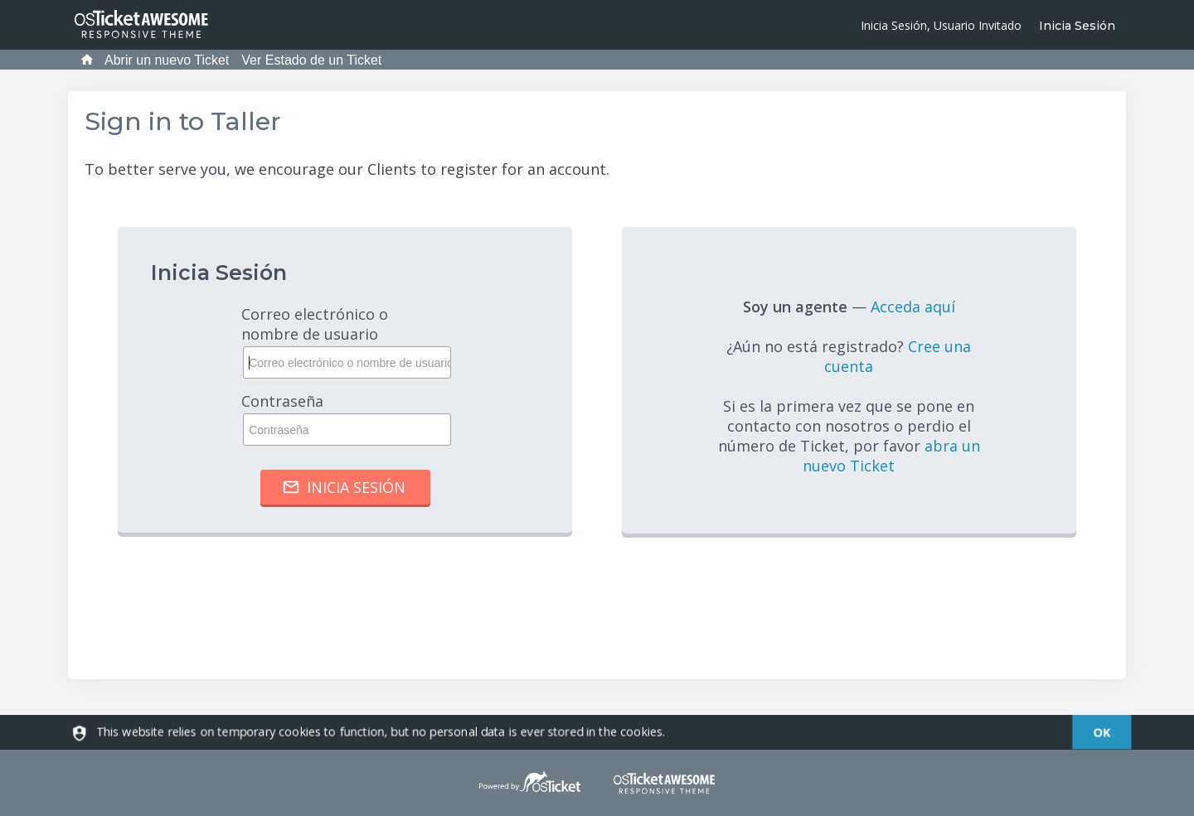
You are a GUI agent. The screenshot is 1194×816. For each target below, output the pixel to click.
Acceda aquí (913, 306)
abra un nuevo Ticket (891, 456)
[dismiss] (1103, 732)
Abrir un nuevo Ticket (166, 60)
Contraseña (345, 418)
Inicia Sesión (1077, 25)
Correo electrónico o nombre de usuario (345, 341)
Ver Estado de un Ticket (311, 60)
